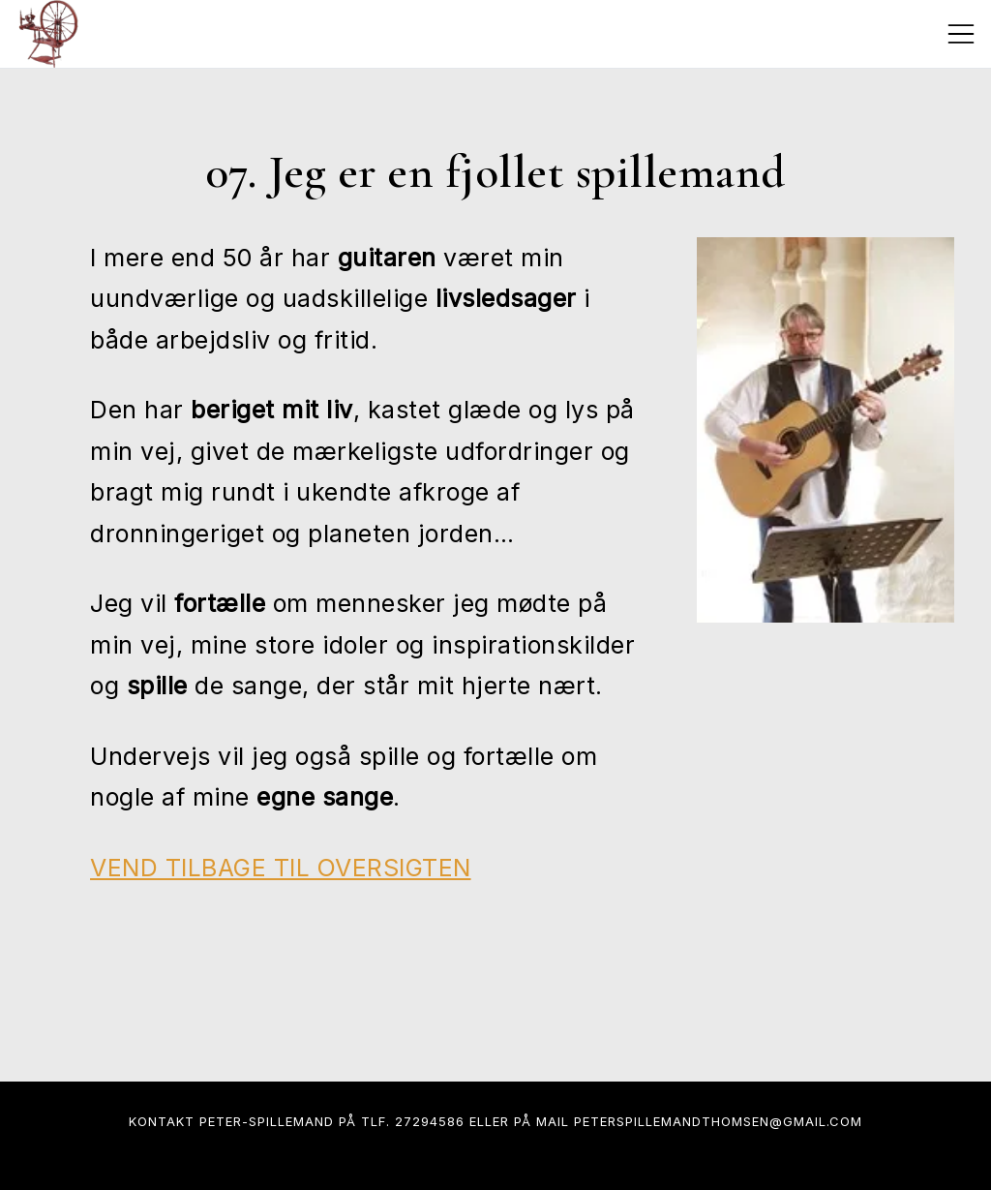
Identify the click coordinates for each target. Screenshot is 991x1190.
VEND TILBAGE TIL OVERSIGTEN (280, 867)
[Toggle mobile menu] (961, 33)
